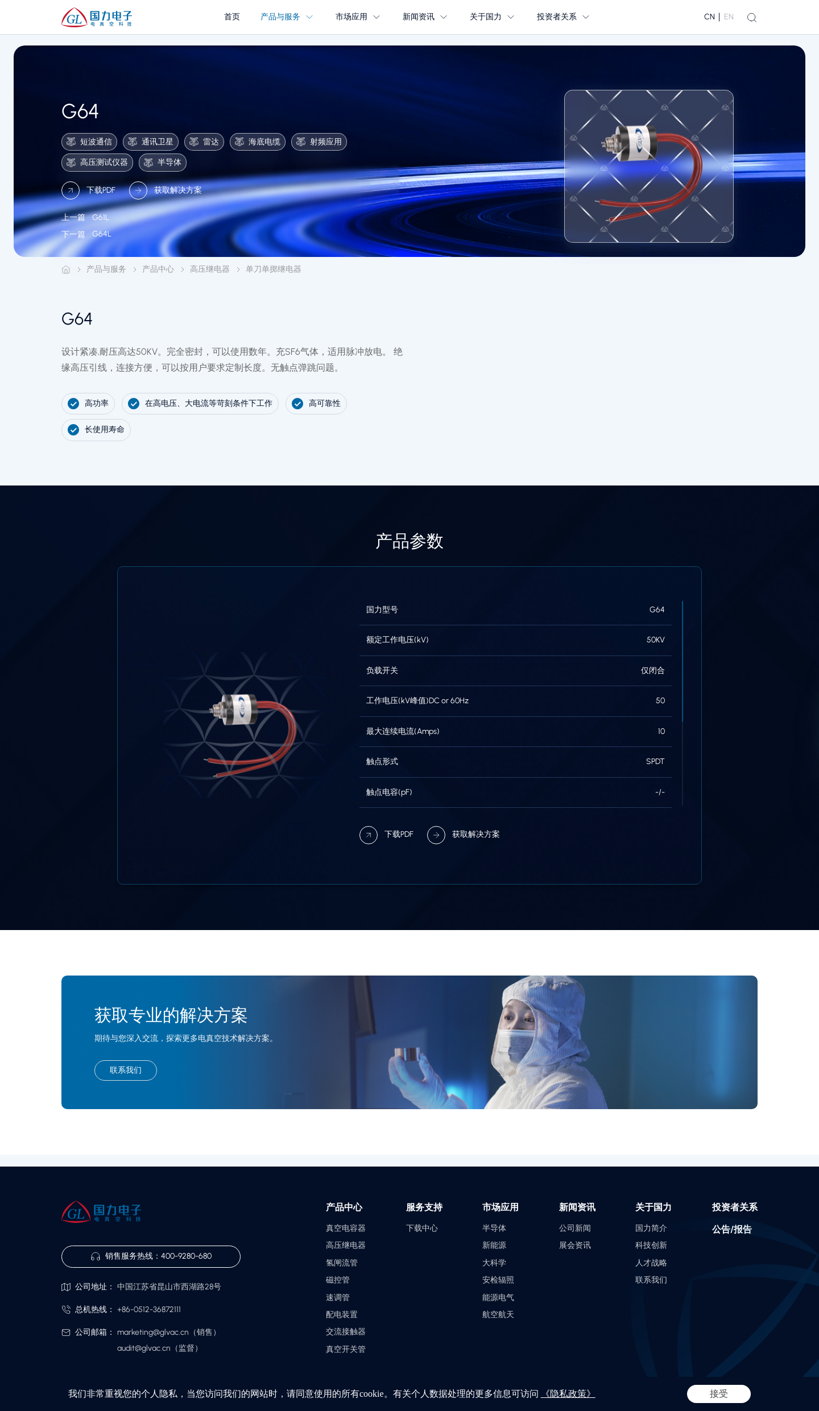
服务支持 (424, 1207)
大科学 (494, 1263)
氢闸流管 (342, 1263)
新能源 (494, 1245)
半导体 (494, 1228)
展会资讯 (575, 1245)
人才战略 (651, 1263)
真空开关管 (346, 1349)
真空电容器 (346, 1228)
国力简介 (651, 1228)
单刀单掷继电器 (273, 269)
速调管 (338, 1297)
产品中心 (158, 269)
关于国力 (653, 1207)
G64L (86, 239)
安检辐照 (498, 1280)
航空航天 (498, 1314)
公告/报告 (732, 1229)
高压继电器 (210, 269)
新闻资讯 (577, 1207)
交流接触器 (346, 1332)
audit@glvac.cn (144, 1348)
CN (709, 17)
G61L (85, 222)
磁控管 (338, 1280)
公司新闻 (575, 1228)
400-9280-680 (186, 1256)
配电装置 (342, 1314)
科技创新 (651, 1245)
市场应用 (500, 1207)
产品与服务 (106, 269)
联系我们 (651, 1280)
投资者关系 (735, 1207)
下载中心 (422, 1228)
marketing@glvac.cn (153, 1332)
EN (729, 17)
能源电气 (498, 1297)
